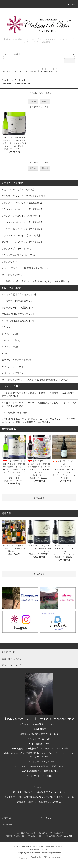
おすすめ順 (32, 93)
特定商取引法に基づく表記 (15, 836)
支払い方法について (28, 833)
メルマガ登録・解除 (52, 836)
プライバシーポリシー (35, 836)
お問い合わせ (7, 824)
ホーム (5, 71)
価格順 (42, 93)
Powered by (38, 858)
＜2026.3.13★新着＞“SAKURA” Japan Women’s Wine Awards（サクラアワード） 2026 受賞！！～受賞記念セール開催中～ (38, 421)
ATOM (69, 836)
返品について (58, 833)
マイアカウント (8, 818)
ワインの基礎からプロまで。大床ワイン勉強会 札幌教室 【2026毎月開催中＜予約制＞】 (38, 394)
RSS (64, 836)
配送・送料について (45, 833)
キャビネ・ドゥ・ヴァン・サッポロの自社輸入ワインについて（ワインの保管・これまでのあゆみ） (39, 404)
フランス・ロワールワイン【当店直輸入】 (25, 71)
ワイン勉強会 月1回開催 (14, 412)
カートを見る (46, 818)
